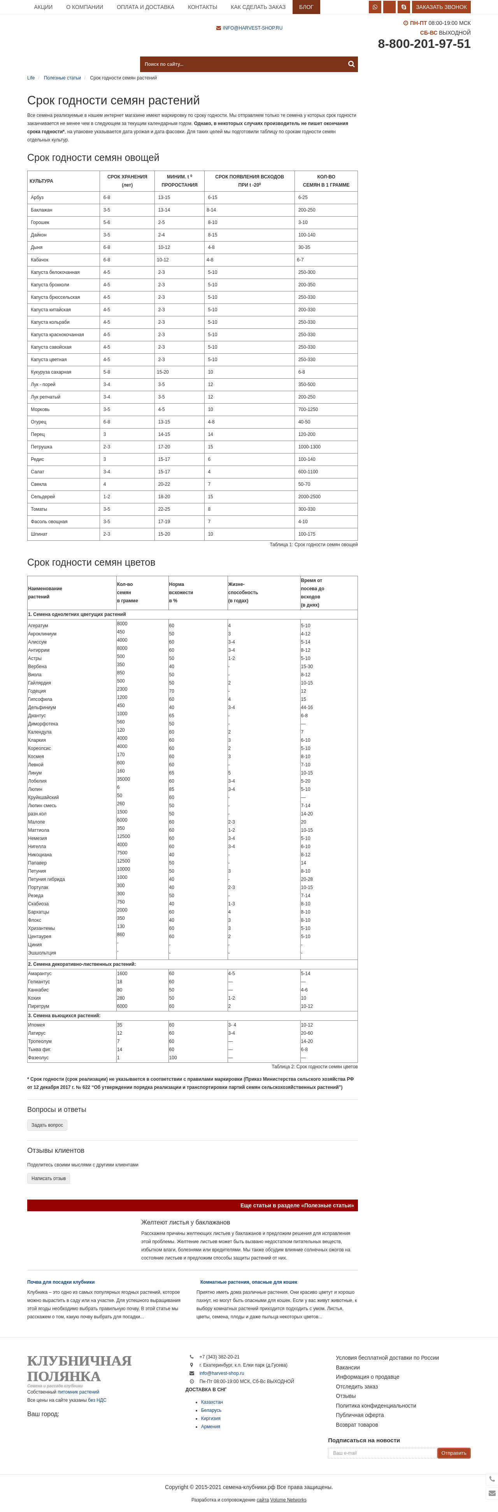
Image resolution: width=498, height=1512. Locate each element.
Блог (306, 7)
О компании (84, 7)
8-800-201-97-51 (424, 44)
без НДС (97, 1400)
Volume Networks (288, 1500)
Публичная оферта (360, 1415)
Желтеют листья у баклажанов (185, 1222)
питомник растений (78, 1392)
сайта (263, 1500)
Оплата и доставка (145, 7)
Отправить (454, 1453)
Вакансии (348, 1367)
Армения (210, 1426)
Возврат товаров (357, 1425)
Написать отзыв (49, 1178)
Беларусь (211, 1410)
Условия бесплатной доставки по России (387, 1358)
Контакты (202, 7)
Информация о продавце (367, 1377)
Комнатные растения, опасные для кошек (248, 1282)
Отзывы (346, 1396)
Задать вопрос (47, 1125)
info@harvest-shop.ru (253, 28)
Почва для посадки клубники (61, 1282)
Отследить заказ (357, 1386)
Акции (43, 7)
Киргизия (211, 1418)
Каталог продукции (66, 64)
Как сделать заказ (258, 7)
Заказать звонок (441, 7)
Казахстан (212, 1402)
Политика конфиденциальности (376, 1406)
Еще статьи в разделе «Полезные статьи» (297, 1205)
